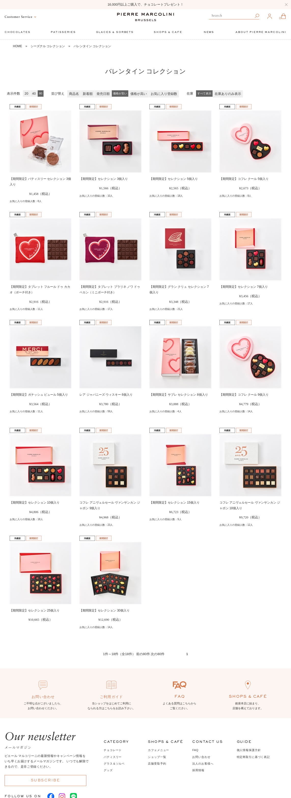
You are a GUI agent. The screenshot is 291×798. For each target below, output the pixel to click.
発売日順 (103, 94)
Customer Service (19, 17)
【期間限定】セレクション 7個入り (243, 287)
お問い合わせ (201, 756)
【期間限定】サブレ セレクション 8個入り (178, 394)
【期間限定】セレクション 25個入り (35, 610)
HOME (17, 46)
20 (26, 93)
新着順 (88, 94)
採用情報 (198, 770)
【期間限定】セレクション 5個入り (173, 179)
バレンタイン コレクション (92, 46)
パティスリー (113, 756)
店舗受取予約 (157, 763)
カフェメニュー (158, 750)
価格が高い (138, 94)
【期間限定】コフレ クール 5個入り (244, 179)
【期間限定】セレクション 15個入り (174, 502)
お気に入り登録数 (164, 94)
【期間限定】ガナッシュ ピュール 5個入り (39, 394)
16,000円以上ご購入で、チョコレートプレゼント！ (145, 4)
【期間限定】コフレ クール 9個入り (244, 394)
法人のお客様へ (202, 763)
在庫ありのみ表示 (228, 94)
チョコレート (113, 750)
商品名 (74, 94)
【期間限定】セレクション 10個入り (35, 502)
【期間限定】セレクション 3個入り (103, 179)
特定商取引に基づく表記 (253, 756)
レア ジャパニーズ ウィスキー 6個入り (106, 394)
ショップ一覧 (157, 756)
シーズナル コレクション (48, 46)
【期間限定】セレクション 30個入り (104, 610)
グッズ (108, 770)
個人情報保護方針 (249, 750)
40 (34, 93)
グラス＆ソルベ (114, 763)
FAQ (195, 750)
